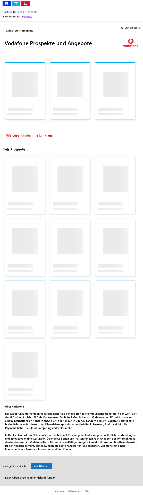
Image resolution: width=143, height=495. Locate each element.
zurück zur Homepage (19, 30)
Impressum (59, 490)
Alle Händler (41, 466)
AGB (87, 490)
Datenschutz (75, 490)
